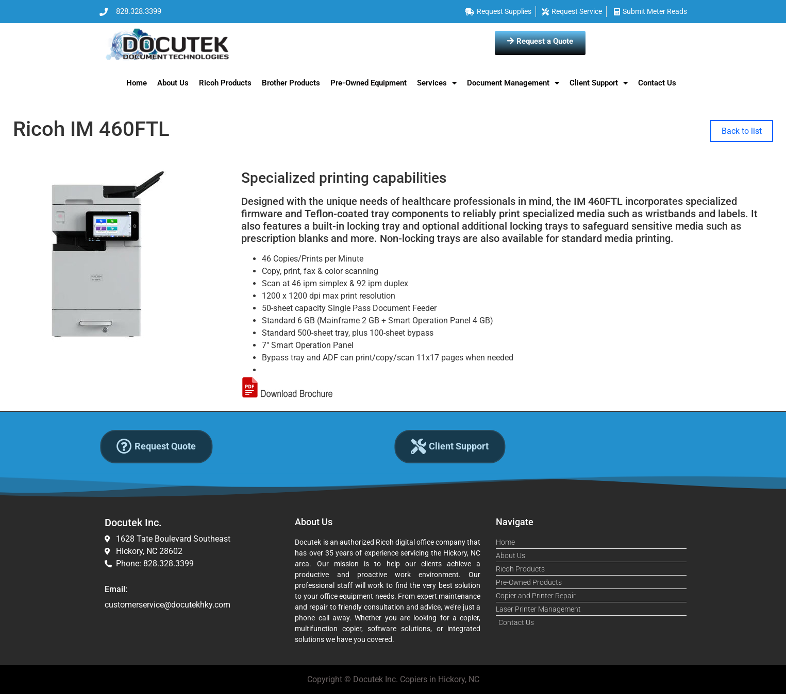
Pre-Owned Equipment (368, 83)
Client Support (599, 83)
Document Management (513, 83)
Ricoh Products (225, 83)
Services (437, 83)
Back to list (742, 131)
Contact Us (657, 83)
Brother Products (291, 83)
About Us (173, 83)
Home (136, 83)
